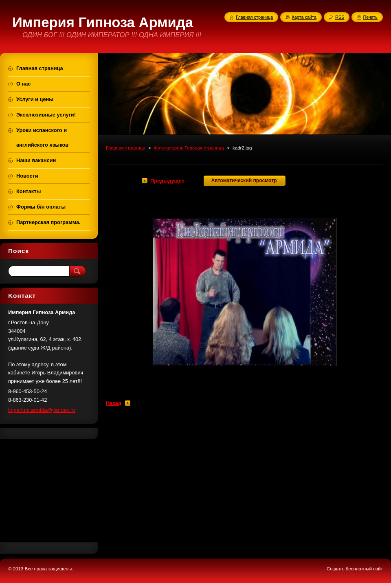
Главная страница (125, 147)
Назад (113, 403)
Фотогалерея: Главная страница (189, 147)
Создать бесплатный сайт (355, 568)
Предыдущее (167, 181)
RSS (339, 17)
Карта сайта (304, 17)
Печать (370, 17)
